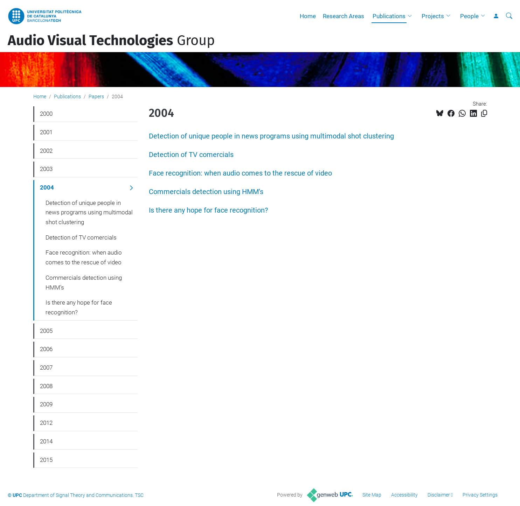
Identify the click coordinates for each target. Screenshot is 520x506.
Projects (433, 16)
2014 (46, 441)
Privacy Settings (480, 495)
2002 (46, 150)
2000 (46, 113)
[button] (411, 16)
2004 (47, 187)
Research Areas (343, 16)
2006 (46, 348)
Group (111, 40)
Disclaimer (439, 495)
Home (308, 16)
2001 (46, 132)
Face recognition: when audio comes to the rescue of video (240, 173)
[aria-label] (509, 16)
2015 (46, 459)
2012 (46, 422)
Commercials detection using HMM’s (206, 192)
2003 (46, 168)
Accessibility (404, 495)
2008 (46, 386)
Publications (389, 16)
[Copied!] (484, 113)
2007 (46, 367)
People (469, 16)
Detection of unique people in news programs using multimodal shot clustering (271, 136)
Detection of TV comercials (191, 155)
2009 (46, 404)
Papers (96, 96)
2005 (46, 330)
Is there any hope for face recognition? (208, 210)
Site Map (371, 495)
